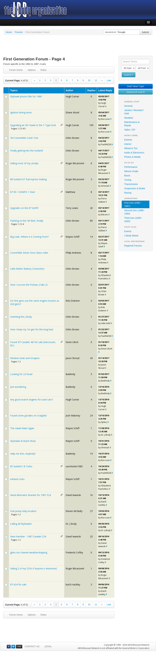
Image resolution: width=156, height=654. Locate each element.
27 (91, 511)
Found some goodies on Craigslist (28, 415)
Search (128, 74)
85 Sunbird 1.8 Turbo (21, 466)
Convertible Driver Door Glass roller (29, 252)
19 (91, 453)
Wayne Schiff (72, 236)
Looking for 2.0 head (21, 374)
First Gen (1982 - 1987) (133, 204)
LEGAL (48, 646)
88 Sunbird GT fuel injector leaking (28, 179)
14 (91, 236)
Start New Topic (135, 86)
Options (32, 70)
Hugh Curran (72, 96)
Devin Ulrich (72, 342)
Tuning (127, 180)
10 (89, 80)
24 (91, 415)
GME (19, 647)
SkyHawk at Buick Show (23, 440)
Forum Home (16, 70)
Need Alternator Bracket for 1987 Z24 (30, 495)
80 (91, 220)
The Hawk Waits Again (22, 428)
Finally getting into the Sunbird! (26, 150)
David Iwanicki (73, 495)
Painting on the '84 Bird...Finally (26, 220)
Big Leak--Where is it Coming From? (29, 236)
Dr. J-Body (105, 434)
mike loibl (105, 323)
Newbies (128, 117)
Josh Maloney (73, 415)
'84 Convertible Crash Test (24, 137)
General (128, 106)
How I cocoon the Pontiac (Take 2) (28, 284)
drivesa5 (105, 185)
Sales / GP (129, 129)
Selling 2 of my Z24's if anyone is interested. (33, 568)
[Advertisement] (78, 45)
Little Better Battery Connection (27, 268)
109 (91, 125)
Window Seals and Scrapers (25, 358)
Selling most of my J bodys (24, 163)
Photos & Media (132, 157)
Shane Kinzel (72, 112)
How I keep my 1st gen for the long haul (31, 329)
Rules (44, 70)
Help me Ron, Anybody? (23, 453)
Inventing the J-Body (21, 316)
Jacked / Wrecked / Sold (134, 112)
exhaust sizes (17, 479)
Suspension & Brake (134, 188)
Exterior (128, 139)
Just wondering (18, 386)
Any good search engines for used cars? (31, 399)
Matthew (70, 192)
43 (91, 358)
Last (109, 80)
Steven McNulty (74, 511)
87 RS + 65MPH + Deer (22, 192)
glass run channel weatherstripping (28, 552)
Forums (19, 32)
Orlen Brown (72, 137)
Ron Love (105, 119)
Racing (127, 192)
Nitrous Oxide (131, 171)
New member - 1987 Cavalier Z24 (28, 536)
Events (127, 231)
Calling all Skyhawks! (21, 523)
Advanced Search (135, 92)
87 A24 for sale (18, 584)
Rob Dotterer (73, 300)
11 (95, 80)
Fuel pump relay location (23, 511)
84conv (104, 214)
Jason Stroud (72, 358)
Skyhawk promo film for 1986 (26, 96)
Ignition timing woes (21, 112)
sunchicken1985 (74, 466)
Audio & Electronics (134, 152)
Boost (127, 175)
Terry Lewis (72, 208)
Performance (130, 167)
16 (91, 495)
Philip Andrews (73, 252)
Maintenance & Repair (132, 124)
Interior (127, 144)
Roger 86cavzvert (75, 163)
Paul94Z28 (106, 144)
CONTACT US (32, 646)
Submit (145, 32)
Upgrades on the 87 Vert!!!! (24, 208)
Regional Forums (133, 245)
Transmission (131, 184)
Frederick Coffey (74, 552)
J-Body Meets (131, 235)
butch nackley (73, 584)
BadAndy (70, 374)
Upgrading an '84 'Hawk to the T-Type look (33, 125)
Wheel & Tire (130, 148)
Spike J (104, 422)
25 (91, 536)
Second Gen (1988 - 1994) (134, 212)
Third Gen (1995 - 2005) (133, 220)
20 (91, 208)
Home (9, 32)
